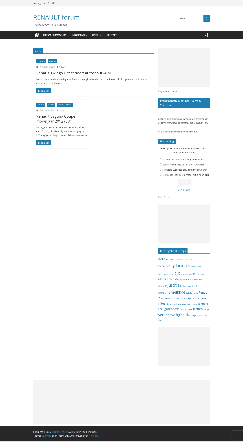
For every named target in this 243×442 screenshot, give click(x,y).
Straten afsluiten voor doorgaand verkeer (183, 160)
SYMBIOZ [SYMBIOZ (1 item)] (204, 304)
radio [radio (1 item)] (196, 293)
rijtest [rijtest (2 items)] (162, 304)
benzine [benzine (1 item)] (191, 260)
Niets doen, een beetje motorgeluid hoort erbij (185, 175)
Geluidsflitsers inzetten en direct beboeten (183, 165)
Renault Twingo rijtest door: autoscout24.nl (68, 73)
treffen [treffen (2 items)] (198, 310)
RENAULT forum (55, 17)
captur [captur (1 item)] (200, 267)
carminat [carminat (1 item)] (162, 274)
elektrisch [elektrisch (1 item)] (185, 280)
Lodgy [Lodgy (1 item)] (196, 287)
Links (97, 35)
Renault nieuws (65, 105)
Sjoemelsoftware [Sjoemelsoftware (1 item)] (174, 304)
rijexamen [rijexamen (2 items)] (199, 299)
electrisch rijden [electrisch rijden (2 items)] (169, 280)
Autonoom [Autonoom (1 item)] (170, 260)
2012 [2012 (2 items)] (161, 259)
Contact (114, 35)
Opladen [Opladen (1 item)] (189, 293)
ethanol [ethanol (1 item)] (161, 287)
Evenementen (80, 35)
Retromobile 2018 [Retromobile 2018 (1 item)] (171, 299)
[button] (102, 35)
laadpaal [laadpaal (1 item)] (183, 287)
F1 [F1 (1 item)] (166, 287)
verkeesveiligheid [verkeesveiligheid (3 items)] (173, 315)
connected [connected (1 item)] (189, 274)
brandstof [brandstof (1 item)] (193, 267)
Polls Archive (164, 197)
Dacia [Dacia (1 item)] (196, 274)
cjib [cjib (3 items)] (178, 273)
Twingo (52, 61)
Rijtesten (41, 61)
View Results (184, 190)
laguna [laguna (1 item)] (190, 287)
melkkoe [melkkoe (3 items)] (178, 292)
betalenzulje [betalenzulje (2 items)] (167, 267)
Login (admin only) (167, 91)
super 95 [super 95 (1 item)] (196, 304)
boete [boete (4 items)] (182, 266)
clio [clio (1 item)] (182, 274)
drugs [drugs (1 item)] (201, 274)
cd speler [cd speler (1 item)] (170, 274)
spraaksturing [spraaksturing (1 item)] (187, 304)
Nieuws (62, 67)
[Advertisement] (184, 67)
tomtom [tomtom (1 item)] (183, 310)
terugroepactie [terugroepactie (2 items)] (168, 310)
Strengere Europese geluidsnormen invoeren (184, 170)
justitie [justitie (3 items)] (174, 285)
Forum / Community (55, 35)
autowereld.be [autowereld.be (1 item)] (181, 260)
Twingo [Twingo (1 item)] (206, 310)
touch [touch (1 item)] (190, 310)
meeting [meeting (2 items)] (164, 293)
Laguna (41, 105)
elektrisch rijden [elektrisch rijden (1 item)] (196, 280)
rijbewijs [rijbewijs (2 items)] (185, 299)
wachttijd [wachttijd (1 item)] (192, 316)
